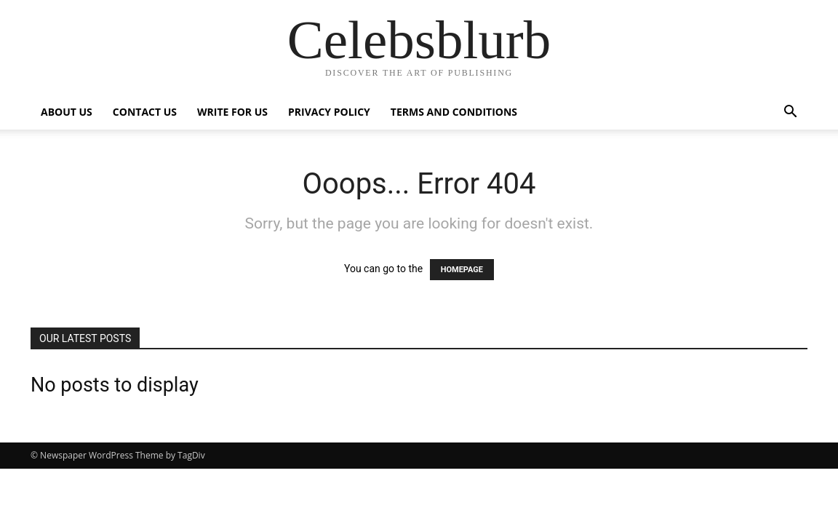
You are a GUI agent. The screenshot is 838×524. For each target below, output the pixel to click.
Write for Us (232, 112)
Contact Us (145, 112)
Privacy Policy (329, 112)
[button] (790, 113)
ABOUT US (66, 112)
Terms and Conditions (454, 112)
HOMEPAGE (462, 269)
